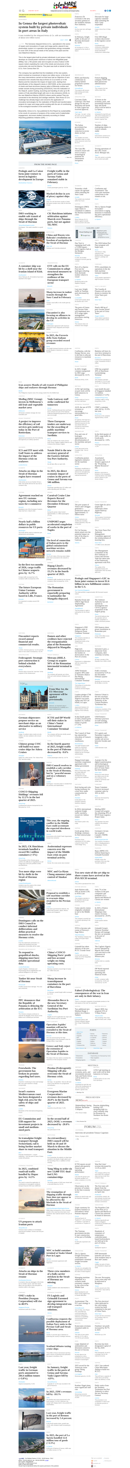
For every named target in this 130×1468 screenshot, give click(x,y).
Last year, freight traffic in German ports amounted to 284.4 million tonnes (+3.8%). (29, 1373)
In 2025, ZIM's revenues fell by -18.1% (59, 1393)
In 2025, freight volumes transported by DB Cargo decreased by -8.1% (82, 372)
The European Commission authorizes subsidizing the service (103, 518)
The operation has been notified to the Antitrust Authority (102, 823)
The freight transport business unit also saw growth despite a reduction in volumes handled (59, 350)
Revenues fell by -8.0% (81, 379)
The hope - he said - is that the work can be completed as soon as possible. (82, 115)
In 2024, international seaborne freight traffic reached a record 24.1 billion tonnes (83, 813)
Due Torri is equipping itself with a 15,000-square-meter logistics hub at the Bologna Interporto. (83, 248)
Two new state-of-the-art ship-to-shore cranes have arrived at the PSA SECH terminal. (92, 875)
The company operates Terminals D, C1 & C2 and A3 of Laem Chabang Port (102, 381)
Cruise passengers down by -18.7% (57, 757)
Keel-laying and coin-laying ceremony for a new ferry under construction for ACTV (83, 791)
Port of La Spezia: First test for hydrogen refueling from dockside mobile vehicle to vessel (82, 272)
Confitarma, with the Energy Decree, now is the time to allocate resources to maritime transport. (83, 355)
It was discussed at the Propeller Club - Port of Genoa (81, 450)
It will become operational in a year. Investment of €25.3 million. (103, 361)
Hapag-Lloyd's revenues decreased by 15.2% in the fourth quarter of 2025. (59, 570)
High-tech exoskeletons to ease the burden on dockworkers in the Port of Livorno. (82, 653)
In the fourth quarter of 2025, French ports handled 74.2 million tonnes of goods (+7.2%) (83, 721)
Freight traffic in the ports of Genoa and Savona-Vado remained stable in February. (58, 177)
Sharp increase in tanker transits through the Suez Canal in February (59, 295)
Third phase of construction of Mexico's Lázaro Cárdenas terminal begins (83, 687)
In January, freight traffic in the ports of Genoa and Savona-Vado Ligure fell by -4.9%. (58, 1373)
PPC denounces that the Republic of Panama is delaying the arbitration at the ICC (31, 1004)
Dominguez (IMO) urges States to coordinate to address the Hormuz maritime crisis (83, 211)
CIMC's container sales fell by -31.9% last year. (102, 409)
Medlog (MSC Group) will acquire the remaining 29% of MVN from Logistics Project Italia (103, 813)
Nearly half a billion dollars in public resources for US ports (31, 524)
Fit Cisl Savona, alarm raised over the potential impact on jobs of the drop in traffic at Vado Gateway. (83, 535)
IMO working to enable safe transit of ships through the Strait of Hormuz (30, 217)
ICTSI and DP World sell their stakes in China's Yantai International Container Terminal (58, 723)
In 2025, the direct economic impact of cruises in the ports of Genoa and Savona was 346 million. (59, 477)
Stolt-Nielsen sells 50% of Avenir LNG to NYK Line (82, 892)
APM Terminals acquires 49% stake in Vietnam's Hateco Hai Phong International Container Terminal (82, 676)
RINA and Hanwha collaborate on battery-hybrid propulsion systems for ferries (82, 82)
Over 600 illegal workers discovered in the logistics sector (103, 39)
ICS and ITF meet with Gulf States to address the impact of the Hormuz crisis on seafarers (31, 456)
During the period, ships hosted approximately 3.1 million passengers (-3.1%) (58, 513)
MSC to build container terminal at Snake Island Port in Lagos (59, 1253)
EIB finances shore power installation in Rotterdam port (102, 629)
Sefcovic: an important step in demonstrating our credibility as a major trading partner (58, 707)
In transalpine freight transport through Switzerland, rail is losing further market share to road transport (31, 1144)
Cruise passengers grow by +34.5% (57, 187)
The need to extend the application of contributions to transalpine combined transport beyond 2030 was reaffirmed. (30, 1184)
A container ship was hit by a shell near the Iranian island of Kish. (31, 269)
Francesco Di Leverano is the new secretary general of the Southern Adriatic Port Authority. (83, 21)
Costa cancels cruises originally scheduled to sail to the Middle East (83, 911)
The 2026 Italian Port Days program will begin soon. (103, 245)
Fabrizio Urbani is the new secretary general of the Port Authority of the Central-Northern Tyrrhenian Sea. (102, 699)
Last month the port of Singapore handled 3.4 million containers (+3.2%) (103, 392)
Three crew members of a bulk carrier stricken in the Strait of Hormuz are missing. (58, 1277)
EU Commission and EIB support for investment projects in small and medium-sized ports (30, 1124)
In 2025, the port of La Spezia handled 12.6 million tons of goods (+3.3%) (58, 1439)
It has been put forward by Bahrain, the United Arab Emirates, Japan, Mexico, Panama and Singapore (57, 910)
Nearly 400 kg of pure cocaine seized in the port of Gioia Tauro (102, 310)
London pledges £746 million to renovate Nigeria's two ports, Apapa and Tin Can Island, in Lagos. (83, 698)
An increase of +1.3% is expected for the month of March (82, 49)
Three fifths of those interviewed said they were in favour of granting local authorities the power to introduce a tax (58, 1354)
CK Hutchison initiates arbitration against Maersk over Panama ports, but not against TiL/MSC (59, 219)
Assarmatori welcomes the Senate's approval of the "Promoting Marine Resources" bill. (102, 463)
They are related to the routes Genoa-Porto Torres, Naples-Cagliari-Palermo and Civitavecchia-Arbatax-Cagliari (59, 442)
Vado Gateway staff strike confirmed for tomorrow (58, 402)
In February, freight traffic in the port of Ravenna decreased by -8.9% (82, 40)
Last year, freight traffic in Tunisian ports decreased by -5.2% (82, 292)
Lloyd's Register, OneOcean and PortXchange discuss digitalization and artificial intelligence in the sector (30, 970)
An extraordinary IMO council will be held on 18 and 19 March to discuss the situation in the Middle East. (59, 1145)
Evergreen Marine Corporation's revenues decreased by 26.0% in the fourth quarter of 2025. (59, 1097)
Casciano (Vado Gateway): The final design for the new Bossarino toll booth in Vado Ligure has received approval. (82, 104)
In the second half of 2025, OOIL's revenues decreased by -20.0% (59, 1121)
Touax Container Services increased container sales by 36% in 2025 (102, 790)
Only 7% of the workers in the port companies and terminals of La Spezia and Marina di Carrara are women (103, 894)
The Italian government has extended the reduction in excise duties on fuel (82, 129)
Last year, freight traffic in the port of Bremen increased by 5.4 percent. (59, 1415)
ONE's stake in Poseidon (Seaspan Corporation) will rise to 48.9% (30, 1299)
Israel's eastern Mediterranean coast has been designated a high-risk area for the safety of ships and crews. (30, 1098)
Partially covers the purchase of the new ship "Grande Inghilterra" (102, 861)
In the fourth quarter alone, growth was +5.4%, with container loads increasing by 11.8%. (58, 1425)
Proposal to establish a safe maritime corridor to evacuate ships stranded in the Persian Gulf (58, 898)
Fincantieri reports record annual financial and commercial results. (29, 640)
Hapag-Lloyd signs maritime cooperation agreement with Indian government (83, 763)
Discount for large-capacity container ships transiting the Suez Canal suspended (102, 21)
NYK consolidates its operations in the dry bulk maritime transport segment (103, 270)
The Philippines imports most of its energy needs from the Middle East (39, 393)
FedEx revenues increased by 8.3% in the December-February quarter (102, 674)
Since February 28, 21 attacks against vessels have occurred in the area (82, 221)
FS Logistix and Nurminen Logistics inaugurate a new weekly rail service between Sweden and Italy (102, 738)
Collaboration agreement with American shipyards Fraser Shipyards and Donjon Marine (57, 327)
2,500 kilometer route (101, 747)
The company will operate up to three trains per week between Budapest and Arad (58, 676)
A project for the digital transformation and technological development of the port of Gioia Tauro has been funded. (103, 765)
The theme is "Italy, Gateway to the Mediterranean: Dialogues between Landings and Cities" (102, 255)
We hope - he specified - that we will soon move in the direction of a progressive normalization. (59, 1083)
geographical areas (103, 237)
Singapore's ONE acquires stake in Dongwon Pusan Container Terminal (82, 630)
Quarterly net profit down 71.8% (56, 1108)
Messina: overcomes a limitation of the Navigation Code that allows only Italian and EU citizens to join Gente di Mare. (103, 476)
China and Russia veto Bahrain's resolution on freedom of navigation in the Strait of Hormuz (59, 239)
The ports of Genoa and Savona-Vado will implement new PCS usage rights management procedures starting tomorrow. (82, 313)
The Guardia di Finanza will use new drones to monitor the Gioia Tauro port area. (103, 293)
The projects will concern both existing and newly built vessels (82, 92)
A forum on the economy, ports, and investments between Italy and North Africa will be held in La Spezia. (103, 104)
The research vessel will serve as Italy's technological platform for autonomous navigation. (82, 154)
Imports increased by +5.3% (27, 1384)
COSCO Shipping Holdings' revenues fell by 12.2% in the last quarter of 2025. (31, 795)
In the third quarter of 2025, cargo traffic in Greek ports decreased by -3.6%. (103, 437)
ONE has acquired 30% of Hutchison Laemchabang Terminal (101, 372)
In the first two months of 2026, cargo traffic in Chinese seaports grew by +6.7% (31, 568)
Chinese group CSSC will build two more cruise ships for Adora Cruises (30, 748)
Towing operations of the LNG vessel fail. (103, 151)
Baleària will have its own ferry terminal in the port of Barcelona (103, 353)
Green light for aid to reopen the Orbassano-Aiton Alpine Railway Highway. (102, 509)
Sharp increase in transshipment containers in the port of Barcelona (58, 982)
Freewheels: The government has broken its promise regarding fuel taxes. (29, 1072)
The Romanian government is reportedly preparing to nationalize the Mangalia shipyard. (58, 593)
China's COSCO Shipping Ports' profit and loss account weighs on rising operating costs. (59, 958)
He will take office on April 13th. (56, 464)
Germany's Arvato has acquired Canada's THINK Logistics (101, 834)
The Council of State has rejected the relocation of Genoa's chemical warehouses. (83, 737)
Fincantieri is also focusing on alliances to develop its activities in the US (58, 316)
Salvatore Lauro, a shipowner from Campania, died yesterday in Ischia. (102, 652)
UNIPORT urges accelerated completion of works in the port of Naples (59, 525)
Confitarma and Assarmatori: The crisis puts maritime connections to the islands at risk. (102, 192)
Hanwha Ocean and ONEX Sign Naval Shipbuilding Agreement (82, 603)
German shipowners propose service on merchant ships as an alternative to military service (30, 723)
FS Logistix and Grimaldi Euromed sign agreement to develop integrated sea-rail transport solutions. (59, 1302)
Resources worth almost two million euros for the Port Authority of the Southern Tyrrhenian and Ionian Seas (102, 778)
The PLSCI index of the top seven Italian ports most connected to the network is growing (58, 557)
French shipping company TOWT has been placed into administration (102, 81)
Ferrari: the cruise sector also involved (58, 863)
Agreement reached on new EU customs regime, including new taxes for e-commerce (31, 499)
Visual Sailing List (85, 232)
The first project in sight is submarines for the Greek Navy (82, 612)
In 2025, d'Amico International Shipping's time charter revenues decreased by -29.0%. (103, 912)
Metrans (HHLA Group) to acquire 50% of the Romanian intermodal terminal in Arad (59, 663)
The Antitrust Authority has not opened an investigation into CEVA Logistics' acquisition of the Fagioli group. (101, 606)
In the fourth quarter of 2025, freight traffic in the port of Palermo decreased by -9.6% (59, 748)
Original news (22, 16)
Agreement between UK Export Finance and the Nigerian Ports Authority (82, 708)
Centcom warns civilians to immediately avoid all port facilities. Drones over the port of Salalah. (31, 1231)
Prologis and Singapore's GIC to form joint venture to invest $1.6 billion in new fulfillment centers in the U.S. (92, 582)
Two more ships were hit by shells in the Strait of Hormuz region (30, 875)
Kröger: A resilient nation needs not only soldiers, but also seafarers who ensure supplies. (30, 735)
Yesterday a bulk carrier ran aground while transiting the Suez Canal (82, 191)
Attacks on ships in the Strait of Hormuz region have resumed (31, 474)
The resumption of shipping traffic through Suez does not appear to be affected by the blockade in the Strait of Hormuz (58, 1198)
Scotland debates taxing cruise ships (58, 1347)
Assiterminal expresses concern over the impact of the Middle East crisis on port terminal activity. (59, 852)
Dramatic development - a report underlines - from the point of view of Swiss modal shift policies (31, 1156)
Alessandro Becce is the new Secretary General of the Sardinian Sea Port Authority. (57, 1006)
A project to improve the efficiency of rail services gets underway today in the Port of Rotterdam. (31, 427)
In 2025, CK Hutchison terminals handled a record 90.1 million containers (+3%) (31, 850)
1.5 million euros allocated (102, 544)
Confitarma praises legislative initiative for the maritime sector (82, 461)
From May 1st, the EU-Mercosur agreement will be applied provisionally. (58, 694)
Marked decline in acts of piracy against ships (58, 195)
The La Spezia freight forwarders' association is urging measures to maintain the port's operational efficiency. (103, 212)
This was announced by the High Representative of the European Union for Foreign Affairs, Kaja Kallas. (58, 1039)
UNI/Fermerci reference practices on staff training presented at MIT (102, 720)
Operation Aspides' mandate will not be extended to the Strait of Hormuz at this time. (58, 1028)
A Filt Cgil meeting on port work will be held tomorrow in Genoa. (82, 392)
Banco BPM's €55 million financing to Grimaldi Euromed (102, 853)
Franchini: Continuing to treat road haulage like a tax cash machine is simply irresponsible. (31, 1083)
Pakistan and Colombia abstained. (56, 248)
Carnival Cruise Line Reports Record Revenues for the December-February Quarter (58, 501)
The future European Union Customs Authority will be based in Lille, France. (30, 591)
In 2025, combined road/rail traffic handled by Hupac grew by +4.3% (28, 1172)
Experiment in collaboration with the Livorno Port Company (83, 663)
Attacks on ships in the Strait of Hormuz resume (31, 1274)
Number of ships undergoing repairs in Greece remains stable (103, 128)
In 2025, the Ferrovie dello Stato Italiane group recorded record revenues (58, 339)
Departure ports (102, 231)
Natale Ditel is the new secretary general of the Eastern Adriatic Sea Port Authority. (59, 454)
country (100, 235)
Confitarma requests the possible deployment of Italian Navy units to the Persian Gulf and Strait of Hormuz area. (59, 1324)
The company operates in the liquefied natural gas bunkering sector (82, 900)
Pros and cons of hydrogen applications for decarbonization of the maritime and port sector (83, 439)
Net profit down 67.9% (53, 1129)
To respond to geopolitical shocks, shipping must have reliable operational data (29, 958)
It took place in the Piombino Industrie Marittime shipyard (80, 801)
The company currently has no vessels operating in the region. (83, 920)
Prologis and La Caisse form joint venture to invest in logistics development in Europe (31, 175)
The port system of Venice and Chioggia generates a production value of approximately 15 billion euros (82, 509)
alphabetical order (103, 234)
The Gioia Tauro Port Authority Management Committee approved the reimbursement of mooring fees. (103, 535)
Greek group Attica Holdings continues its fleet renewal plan (82, 833)
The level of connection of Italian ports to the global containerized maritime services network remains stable (58, 545)
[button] (110, 11)
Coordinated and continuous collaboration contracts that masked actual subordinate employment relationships (102, 49)
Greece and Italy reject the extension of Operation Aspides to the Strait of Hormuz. (58, 1050)
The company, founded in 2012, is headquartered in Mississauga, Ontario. (102, 843)
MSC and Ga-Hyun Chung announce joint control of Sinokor (59, 874)
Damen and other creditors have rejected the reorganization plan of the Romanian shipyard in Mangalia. (59, 642)
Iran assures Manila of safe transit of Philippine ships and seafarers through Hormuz (43, 386)
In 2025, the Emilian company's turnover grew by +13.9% (83, 259)
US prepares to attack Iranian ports (30, 1223)
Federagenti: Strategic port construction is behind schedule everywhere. (31, 662)
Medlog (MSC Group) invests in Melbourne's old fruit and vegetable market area (31, 403)
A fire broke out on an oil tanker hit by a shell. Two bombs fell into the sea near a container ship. (30, 483)
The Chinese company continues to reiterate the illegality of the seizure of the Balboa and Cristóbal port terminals (30, 1015)
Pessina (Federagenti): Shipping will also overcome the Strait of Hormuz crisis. (59, 1072)
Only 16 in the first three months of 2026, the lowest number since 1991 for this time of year (58, 203)
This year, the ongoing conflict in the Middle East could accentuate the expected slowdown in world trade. (58, 825)
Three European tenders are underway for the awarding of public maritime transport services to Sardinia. (59, 428)
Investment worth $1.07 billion (27, 1309)
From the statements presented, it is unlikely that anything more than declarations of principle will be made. (29, 944)
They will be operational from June (85, 883)
